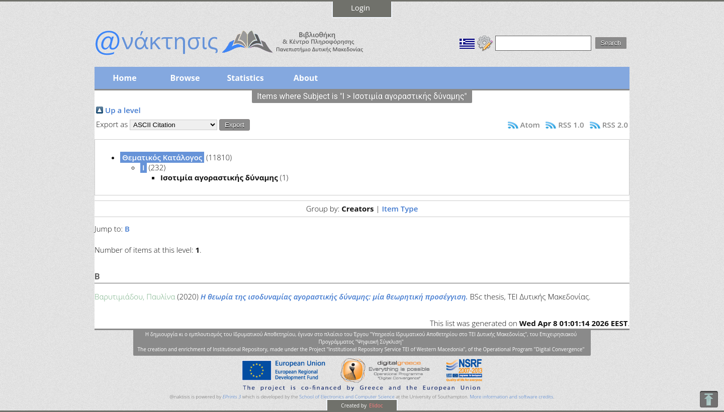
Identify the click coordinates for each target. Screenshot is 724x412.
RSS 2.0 (615, 125)
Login (360, 8)
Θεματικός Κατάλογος (162, 157)
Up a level (123, 110)
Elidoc (375, 405)
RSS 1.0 (571, 125)
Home (124, 77)
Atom (530, 125)
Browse (185, 77)
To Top (708, 399)
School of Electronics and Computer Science (346, 396)
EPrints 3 (232, 396)
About (306, 77)
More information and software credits (511, 396)
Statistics (245, 77)
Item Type (400, 208)
